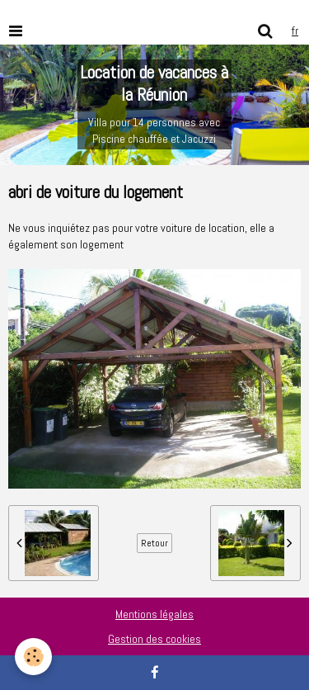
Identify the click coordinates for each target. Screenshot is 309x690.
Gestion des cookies (154, 638)
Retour (154, 543)
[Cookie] (33, 656)
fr (295, 30)
